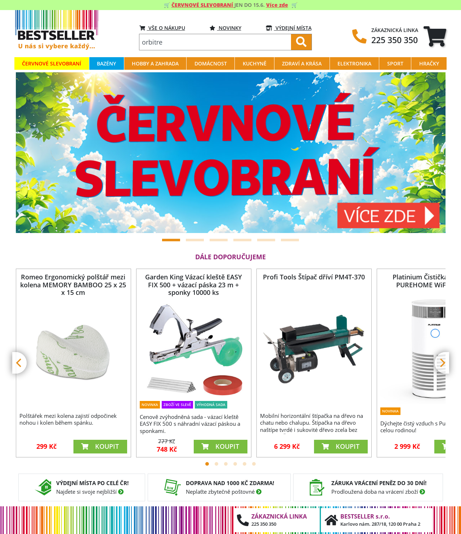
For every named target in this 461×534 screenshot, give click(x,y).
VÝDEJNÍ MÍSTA (289, 28)
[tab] (435, 36)
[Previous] (30, 153)
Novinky (225, 28)
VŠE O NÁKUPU (162, 28)
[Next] (431, 153)
